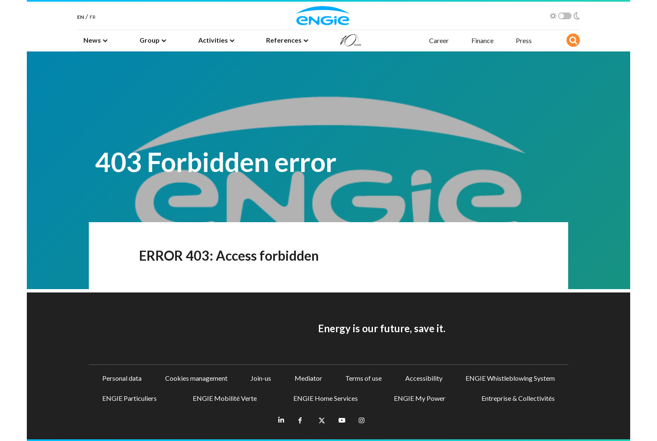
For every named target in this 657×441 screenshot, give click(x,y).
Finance (482, 40)
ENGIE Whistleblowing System (510, 378)
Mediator (308, 378)
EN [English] (80, 17)
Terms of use (363, 378)
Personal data (122, 378)
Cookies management (196, 378)
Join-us (261, 378)
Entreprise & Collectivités (518, 398)
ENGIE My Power (419, 398)
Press (524, 40)
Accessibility (423, 378)
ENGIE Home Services (325, 398)
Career (439, 40)
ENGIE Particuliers (129, 398)
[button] (95, 40)
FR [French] (93, 17)
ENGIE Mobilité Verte (225, 398)
